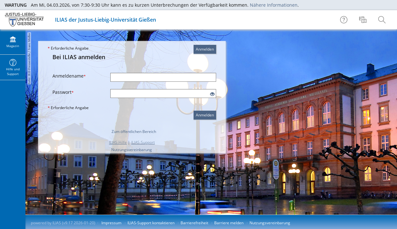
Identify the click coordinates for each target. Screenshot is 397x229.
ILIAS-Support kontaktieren (151, 223)
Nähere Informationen (274, 5)
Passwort (63, 92)
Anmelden (205, 49)
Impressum (111, 223)
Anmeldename (69, 76)
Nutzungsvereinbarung (131, 149)
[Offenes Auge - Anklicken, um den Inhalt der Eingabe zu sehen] (212, 94)
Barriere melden (228, 223)
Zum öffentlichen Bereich (134, 131)
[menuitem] (363, 19)
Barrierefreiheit (194, 223)
